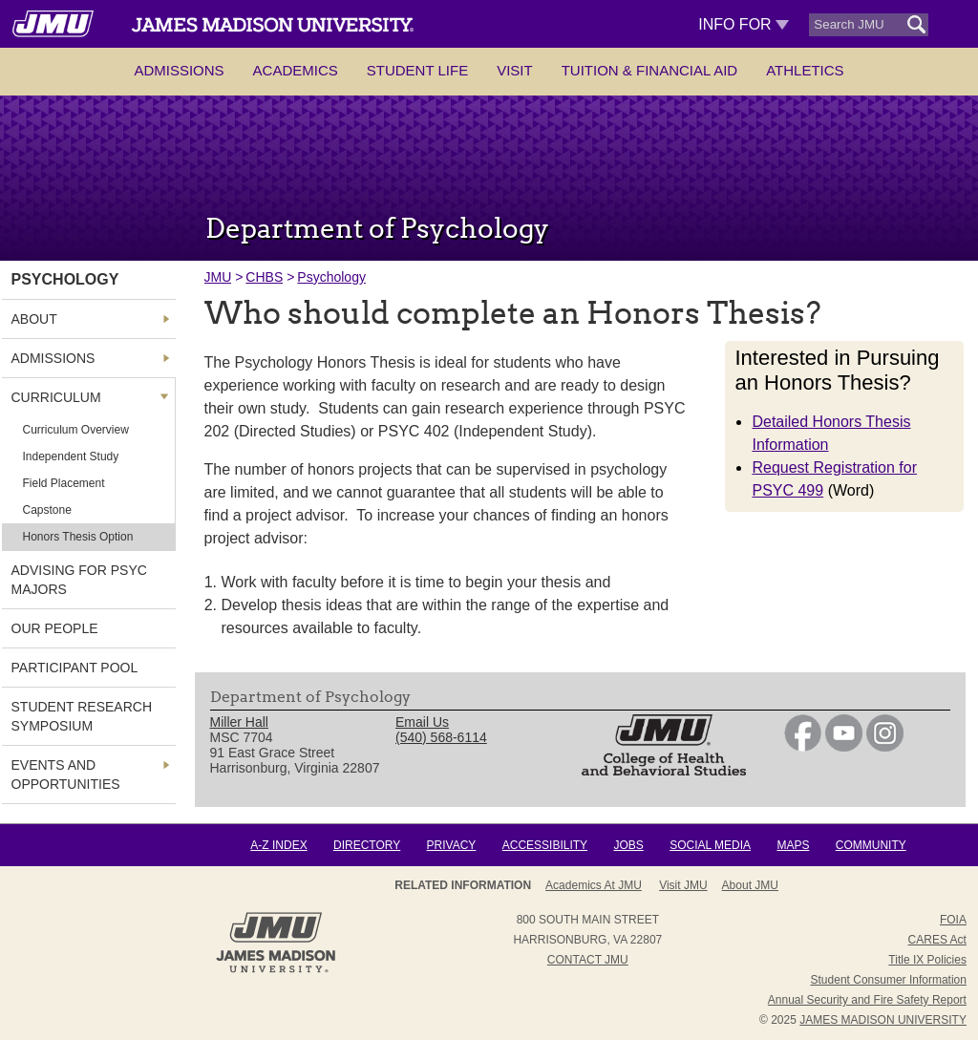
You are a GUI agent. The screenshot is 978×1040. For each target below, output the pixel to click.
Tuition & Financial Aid (649, 70)
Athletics (804, 70)
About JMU (750, 885)
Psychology (331, 277)
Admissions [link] (53, 358)
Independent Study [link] (71, 456)
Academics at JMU (593, 885)
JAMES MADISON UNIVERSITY (883, 1020)
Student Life (417, 70)
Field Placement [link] (64, 483)
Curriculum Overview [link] (76, 429)
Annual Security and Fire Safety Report (867, 1000)
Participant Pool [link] (74, 667)
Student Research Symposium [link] (82, 716)
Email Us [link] (422, 722)
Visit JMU (683, 885)
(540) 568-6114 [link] (441, 737)
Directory (366, 845)
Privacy (452, 845)
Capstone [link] (47, 510)
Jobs (628, 845)
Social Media (710, 845)
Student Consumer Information (889, 980)
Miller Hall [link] (239, 722)
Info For (743, 24)
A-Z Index (278, 845)
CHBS (264, 277)
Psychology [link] (65, 279)
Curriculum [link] (56, 397)
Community (871, 845)
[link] (802, 746)
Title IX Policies (927, 959)
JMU (218, 277)
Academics (295, 70)
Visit (515, 70)
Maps (792, 845)
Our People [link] (54, 628)
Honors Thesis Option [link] (78, 536)
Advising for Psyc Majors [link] (79, 579)
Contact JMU (587, 959)
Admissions (178, 70)
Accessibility (544, 845)
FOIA (953, 919)
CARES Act (937, 939)
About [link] (34, 319)
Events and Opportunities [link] (65, 774)
